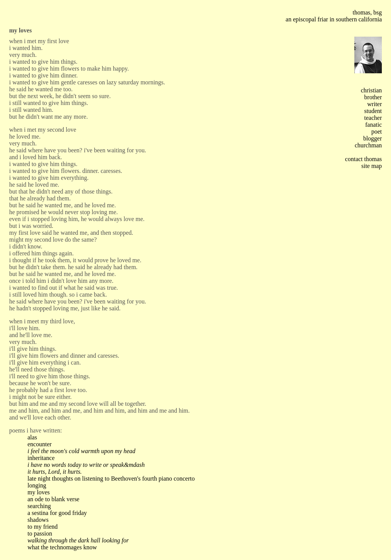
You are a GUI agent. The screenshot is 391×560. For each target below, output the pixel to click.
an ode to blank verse (53, 499)
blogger (372, 138)
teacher (373, 118)
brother (373, 97)
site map (371, 166)
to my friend (42, 526)
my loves (38, 492)
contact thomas (363, 159)
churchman (368, 145)
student (373, 111)
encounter (39, 444)
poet (376, 131)
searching (39, 506)
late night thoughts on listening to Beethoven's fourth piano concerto (111, 478)
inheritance (41, 458)
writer (374, 104)
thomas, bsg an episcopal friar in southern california (334, 16)
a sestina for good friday (57, 513)
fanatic (373, 124)
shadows (37, 519)
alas (32, 437)
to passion (39, 533)
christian (371, 90)
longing (36, 485)
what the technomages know (62, 547)
